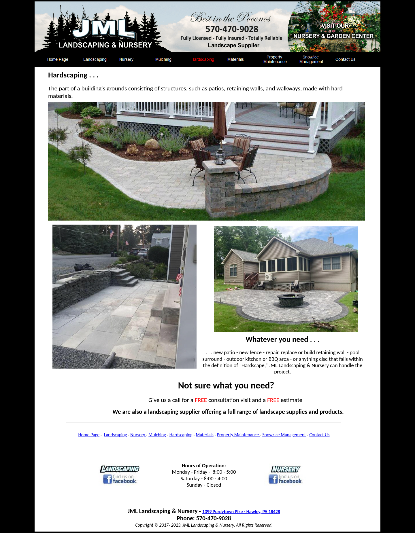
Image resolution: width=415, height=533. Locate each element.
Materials (205, 434)
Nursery (138, 434)
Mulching (157, 434)
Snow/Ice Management (284, 434)
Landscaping (115, 434)
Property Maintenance (238, 434)
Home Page (88, 434)
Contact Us (319, 434)
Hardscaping (181, 434)
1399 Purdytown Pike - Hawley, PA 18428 (241, 511)
